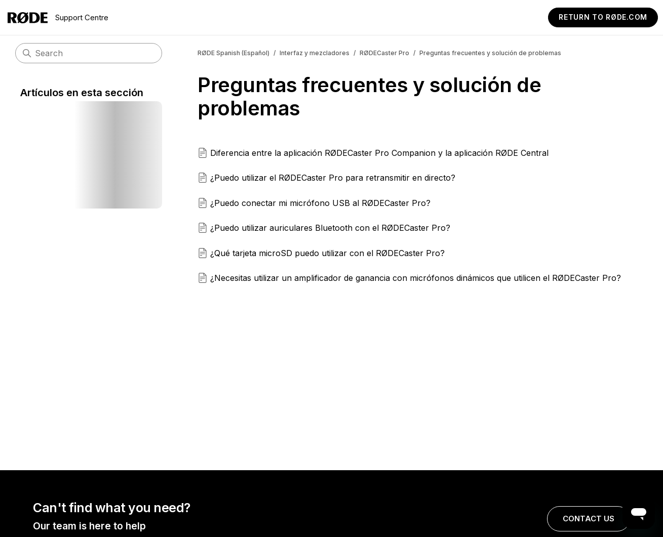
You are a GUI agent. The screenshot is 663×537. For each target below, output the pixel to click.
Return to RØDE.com (603, 17)
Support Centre (58, 17)
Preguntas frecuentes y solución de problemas (490, 53)
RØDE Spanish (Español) (233, 53)
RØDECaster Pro (384, 53)
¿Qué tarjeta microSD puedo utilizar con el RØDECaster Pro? (327, 253)
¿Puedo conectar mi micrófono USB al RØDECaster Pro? (320, 203)
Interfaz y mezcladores (314, 53)
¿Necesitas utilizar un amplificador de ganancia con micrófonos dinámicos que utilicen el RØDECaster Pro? (415, 278)
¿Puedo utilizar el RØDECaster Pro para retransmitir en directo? (332, 178)
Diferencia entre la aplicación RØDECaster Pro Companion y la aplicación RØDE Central (379, 153)
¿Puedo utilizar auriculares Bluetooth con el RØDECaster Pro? (330, 228)
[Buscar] (88, 53)
